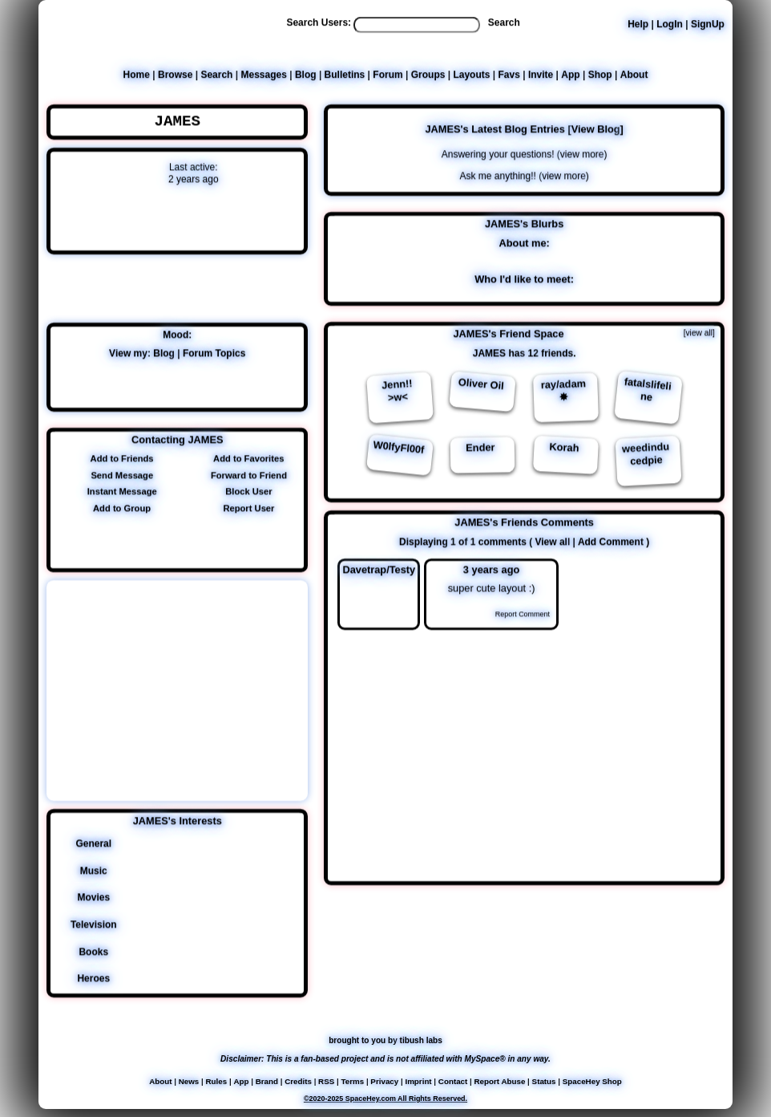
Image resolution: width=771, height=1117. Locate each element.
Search (504, 22)
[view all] (699, 331)
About (634, 74)
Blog (306, 74)
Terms (352, 1080)
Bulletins (345, 74)
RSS (326, 1080)
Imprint (418, 1080)
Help (638, 24)
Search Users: (318, 22)
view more (582, 153)
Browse (175, 74)
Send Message (119, 474)
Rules (216, 1080)
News (189, 1080)
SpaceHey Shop (592, 1080)
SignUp (708, 24)
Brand (267, 1080)
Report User (246, 507)
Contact (452, 1080)
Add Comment (611, 540)
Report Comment (516, 613)
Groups (428, 74)
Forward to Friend (246, 474)
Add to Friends (120, 457)
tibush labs (421, 1040)
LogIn (669, 24)
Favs (509, 74)
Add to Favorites (246, 457)
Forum (387, 74)
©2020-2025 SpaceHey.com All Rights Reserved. (385, 1098)
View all (552, 540)
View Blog (595, 128)
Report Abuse (500, 1080)
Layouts (471, 74)
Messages (263, 74)
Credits (298, 1080)
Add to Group (119, 507)
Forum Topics (214, 352)
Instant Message (120, 491)
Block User (246, 491)
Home (136, 74)
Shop (600, 74)
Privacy (384, 1080)
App (570, 74)
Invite (540, 74)
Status (544, 1080)
